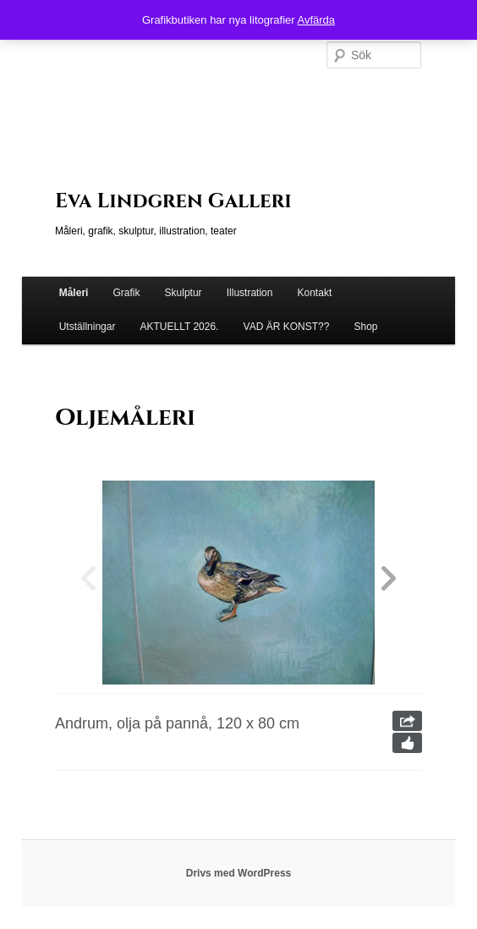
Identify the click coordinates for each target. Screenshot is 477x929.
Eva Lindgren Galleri (173, 201)
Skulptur (183, 293)
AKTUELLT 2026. (179, 327)
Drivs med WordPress (239, 873)
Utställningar (87, 327)
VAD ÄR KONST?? (287, 327)
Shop (365, 327)
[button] (388, 582)
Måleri (74, 293)
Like (407, 743)
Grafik (126, 293)
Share (407, 721)
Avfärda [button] (316, 20)
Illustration (250, 293)
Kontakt (315, 293)
